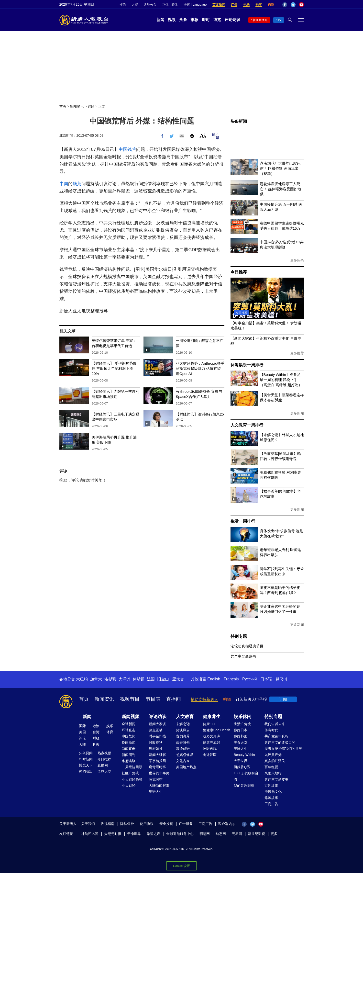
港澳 (96, 726)
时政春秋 (156, 742)
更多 (274, 834)
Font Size (203, 135)
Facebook (284, 4)
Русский (249, 679)
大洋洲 (124, 679)
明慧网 (204, 834)
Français (231, 679)
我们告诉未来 (274, 724)
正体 (165, 4)
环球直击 (128, 730)
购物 (271, 4)
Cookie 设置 (181, 866)
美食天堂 (240, 742)
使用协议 (147, 824)
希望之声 (153, 834)
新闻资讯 (77, 106)
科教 (96, 744)
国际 (82, 726)
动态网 (221, 834)
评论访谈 (232, 20)
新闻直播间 (260, 20)
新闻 (160, 20)
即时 (206, 20)
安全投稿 (166, 824)
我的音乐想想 (244, 786)
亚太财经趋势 (132, 779)
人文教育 (185, 716)
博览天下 (86, 765)
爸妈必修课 (184, 755)
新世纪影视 (256, 834)
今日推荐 (239, 272)
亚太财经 (128, 786)
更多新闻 (297, 413)
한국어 (281, 679)
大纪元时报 (112, 834)
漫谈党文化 (273, 792)
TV (279, 20)
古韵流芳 (183, 736)
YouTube (301, 4)
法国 (151, 679)
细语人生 (156, 792)
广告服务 (186, 824)
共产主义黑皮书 (243, 656)
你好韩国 (240, 736)
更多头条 (297, 260)
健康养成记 (211, 742)
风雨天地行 (273, 773)
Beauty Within (244, 755)
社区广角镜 (130, 773)
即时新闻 (86, 759)
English (213, 679)
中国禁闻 (128, 736)
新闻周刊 (128, 755)
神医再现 (210, 749)
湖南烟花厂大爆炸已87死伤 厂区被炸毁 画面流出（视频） (280, 168)
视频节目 (130, 699)
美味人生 (240, 749)
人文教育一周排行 (247, 425)
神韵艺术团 (89, 834)
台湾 (96, 732)
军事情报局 (157, 761)
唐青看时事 (157, 767)
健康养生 (211, 716)
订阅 (283, 699)
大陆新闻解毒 (159, 786)
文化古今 (183, 761)
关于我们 (88, 824)
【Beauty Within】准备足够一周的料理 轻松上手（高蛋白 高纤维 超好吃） (281, 379)
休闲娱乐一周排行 (247, 365)
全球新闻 (128, 724)
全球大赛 (104, 771)
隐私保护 (127, 824)
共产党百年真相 (276, 736)
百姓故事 (271, 786)
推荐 (194, 20)
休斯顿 (138, 679)
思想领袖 (156, 749)
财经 (91, 106)
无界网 (237, 834)
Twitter (293, 4)
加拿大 (96, 679)
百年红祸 (271, 767)
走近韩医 (210, 755)
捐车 (258, 4)
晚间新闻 (128, 742)
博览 (217, 20)
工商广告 (271, 804)
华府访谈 (128, 761)
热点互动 (156, 730)
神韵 (122, 4)
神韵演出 (86, 771)
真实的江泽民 (274, 761)
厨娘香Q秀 (242, 767)
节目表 (153, 699)
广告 (234, 4)
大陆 (82, 744)
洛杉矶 (110, 679)
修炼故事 (271, 798)
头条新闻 (239, 121)
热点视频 (104, 753)
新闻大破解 (157, 755)
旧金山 (163, 679)
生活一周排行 (243, 521)
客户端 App (226, 824)
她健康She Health (216, 730)
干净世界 (134, 834)
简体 (174, 4)
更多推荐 (297, 353)
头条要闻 (86, 753)
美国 (82, 732)
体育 (109, 732)
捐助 (246, 4)
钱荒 (131, 149)
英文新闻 (218, 4)
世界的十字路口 (161, 773)
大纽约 (82, 679)
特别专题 (239, 636)
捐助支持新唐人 (204, 699)
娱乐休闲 (242, 716)
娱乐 (109, 726)
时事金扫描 (157, 736)
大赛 (135, 4)
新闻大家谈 (157, 724)
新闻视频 (130, 716)
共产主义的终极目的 (279, 742)
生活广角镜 (242, 724)
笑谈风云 (183, 730)
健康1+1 (209, 724)
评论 (82, 738)
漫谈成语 (183, 749)
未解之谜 (183, 724)
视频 (172, 20)
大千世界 (240, 761)
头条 (183, 20)
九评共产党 (273, 755)
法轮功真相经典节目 (247, 646)
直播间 (173, 699)
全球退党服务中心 (180, 834)
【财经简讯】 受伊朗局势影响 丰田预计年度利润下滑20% (114, 368)
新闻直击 (128, 749)
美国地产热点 (186, 767)
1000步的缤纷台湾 (246, 776)
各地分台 (150, 4)
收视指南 (107, 824)
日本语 (266, 679)
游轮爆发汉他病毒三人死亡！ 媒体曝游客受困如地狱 (280, 189)
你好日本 (240, 730)
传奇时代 (271, 730)
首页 (62, 106)
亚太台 (178, 679)
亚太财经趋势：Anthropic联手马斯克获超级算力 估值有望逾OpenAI (200, 368)
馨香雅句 (183, 742)
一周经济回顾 (132, 767)
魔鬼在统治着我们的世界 (283, 749)
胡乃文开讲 (211, 736)
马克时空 (156, 779)
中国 (123, 149)
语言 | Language (195, 4)
